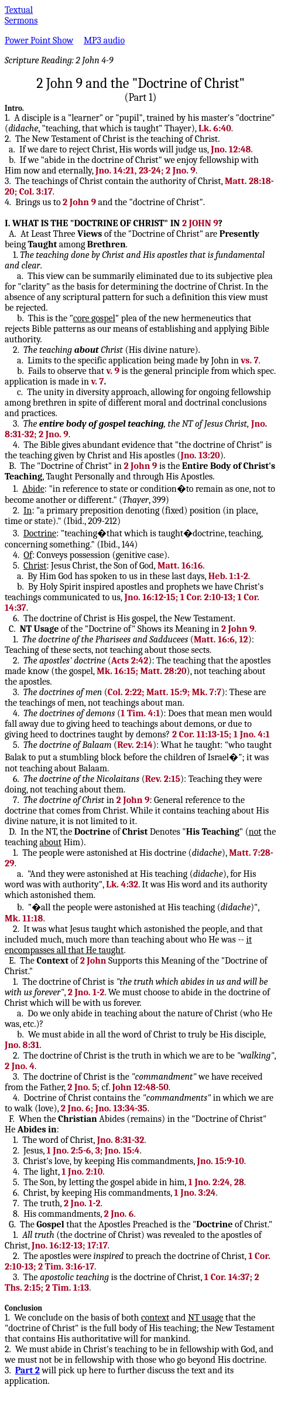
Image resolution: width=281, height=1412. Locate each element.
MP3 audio (104, 40)
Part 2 (27, 1370)
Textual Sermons (21, 15)
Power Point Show (39, 40)
